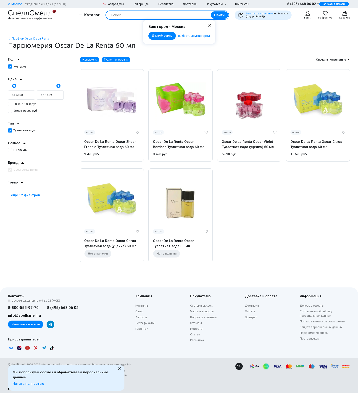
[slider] (13, 85)
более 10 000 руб (22, 111)
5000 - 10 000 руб (22, 104)
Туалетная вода (22, 130)
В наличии (17, 150)
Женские (17, 66)
